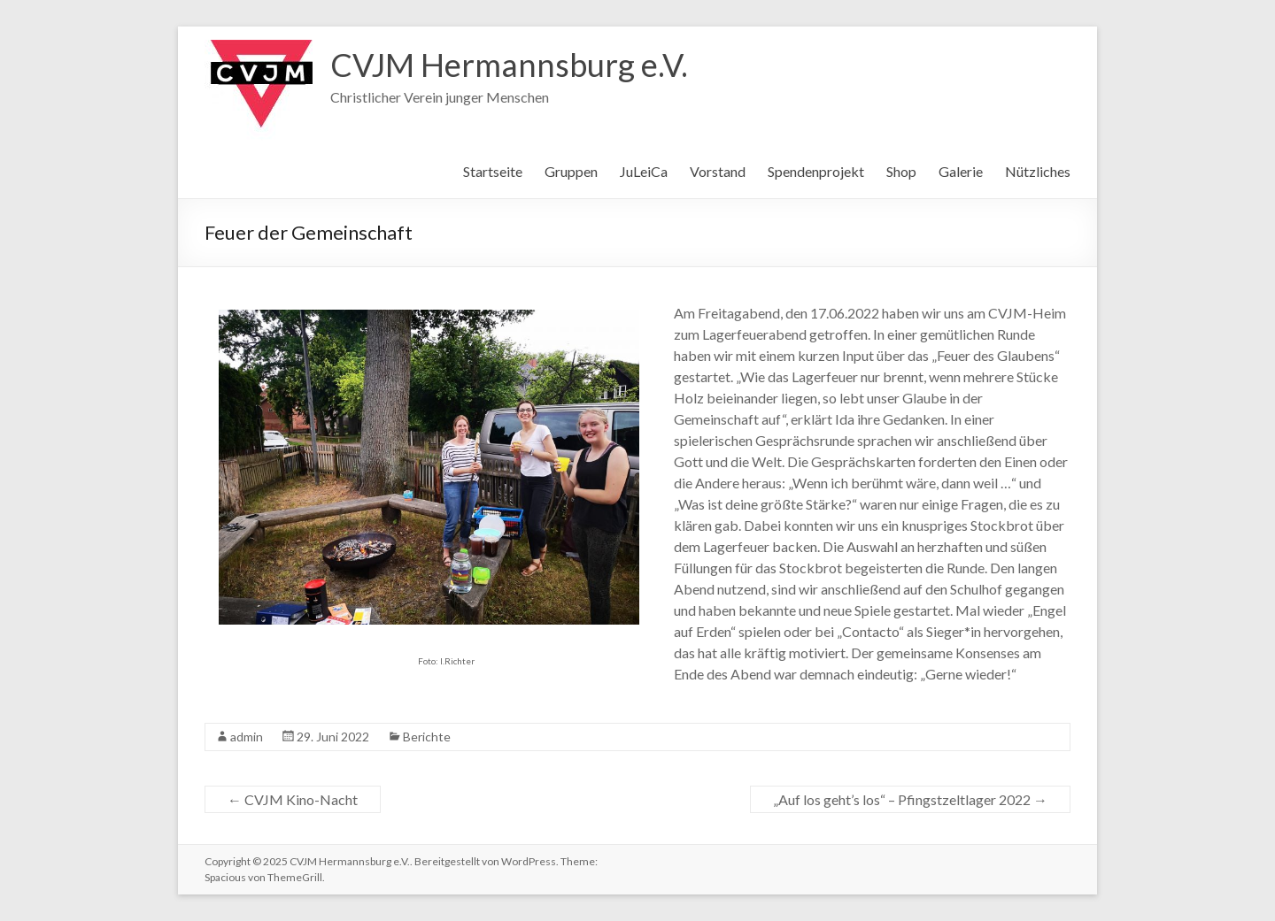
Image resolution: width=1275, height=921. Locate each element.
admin (246, 736)
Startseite (492, 171)
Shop (901, 171)
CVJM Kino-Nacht (293, 799)
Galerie (961, 171)
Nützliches (1037, 171)
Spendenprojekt (816, 171)
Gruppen (571, 171)
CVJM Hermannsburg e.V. (509, 64)
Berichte (427, 736)
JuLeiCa (644, 171)
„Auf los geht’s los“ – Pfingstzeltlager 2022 (910, 799)
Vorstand (718, 171)
